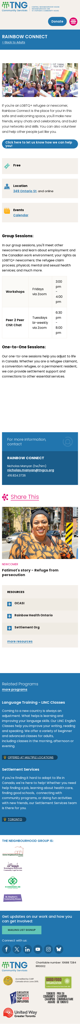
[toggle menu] (73, 22)
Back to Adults (15, 42)
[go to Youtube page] (37, 949)
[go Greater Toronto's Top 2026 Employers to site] (20, 998)
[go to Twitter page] (17, 949)
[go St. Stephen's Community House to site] (13, 897)
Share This (25, 497)
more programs (14, 689)
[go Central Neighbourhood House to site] (13, 851)
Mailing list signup (22, 930)
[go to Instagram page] (48, 949)
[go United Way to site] (20, 1013)
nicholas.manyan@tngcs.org (30, 470)
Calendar (20, 215)
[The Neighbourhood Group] (40, 7)
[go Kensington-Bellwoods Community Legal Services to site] (13, 866)
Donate (57, 21)
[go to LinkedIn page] (27, 949)
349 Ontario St (25, 191)
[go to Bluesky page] (58, 949)
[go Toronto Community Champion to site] (58, 998)
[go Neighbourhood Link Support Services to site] (13, 882)
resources (20, 641)
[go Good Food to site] (58, 983)
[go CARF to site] (21, 981)
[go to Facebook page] (6, 949)
